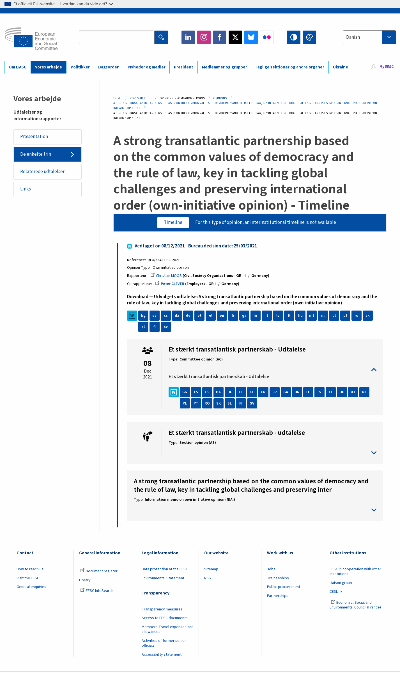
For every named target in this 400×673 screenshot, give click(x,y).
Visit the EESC (28, 579)
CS (208, 393)
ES (197, 393)
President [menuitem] (183, 67)
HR (297, 393)
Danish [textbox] (353, 37)
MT (354, 393)
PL (186, 404)
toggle (272, 370)
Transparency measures (162, 610)
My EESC (387, 67)
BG (185, 393)
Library (85, 581)
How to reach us (30, 570)
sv (167, 327)
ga (245, 316)
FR (275, 393)
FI (241, 404)
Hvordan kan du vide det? (86, 3)
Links (25, 190)
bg (144, 316)
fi (155, 327)
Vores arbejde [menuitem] (48, 67)
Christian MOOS (167, 276)
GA (286, 393)
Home (117, 98)
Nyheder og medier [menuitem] (146, 67)
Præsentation (34, 137)
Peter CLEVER (171, 284)
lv (279, 316)
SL (231, 404)
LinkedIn (188, 37)
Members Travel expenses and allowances (168, 630)
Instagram (204, 37)
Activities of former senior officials (164, 644)
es (155, 316)
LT (332, 393)
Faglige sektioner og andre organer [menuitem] (290, 67)
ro (357, 316)
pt (346, 316)
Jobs (271, 570)
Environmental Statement (163, 579)
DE (230, 393)
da (178, 316)
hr (256, 316)
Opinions (220, 98)
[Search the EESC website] (117, 37)
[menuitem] (382, 67)
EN (264, 393)
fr (234, 316)
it (267, 316)
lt (290, 316)
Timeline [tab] (173, 222)
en (222, 316)
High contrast (293, 37)
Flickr (266, 37)
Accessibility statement (161, 655)
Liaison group (341, 583)
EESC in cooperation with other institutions (355, 572)
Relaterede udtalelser (43, 172)
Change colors (309, 37)
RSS (207, 579)
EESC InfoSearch (96, 591)
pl (335, 316)
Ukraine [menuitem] (340, 67)
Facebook (219, 37)
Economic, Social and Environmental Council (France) (356, 606)
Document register (99, 572)
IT (309, 393)
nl (323, 316)
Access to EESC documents (165, 619)
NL (365, 393)
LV (320, 393)
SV (253, 404)
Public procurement (283, 588)
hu (301, 316)
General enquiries (31, 588)
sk (369, 316)
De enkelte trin (35, 154)
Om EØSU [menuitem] (18, 67)
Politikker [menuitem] (80, 67)
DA (219, 393)
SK (219, 404)
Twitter (235, 37)
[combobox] (369, 37)
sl (144, 327)
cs (167, 316)
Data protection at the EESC (165, 570)
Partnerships (277, 597)
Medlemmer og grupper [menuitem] (224, 67)
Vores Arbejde (140, 98)
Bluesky (251, 37)
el (211, 316)
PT (197, 404)
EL (253, 393)
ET (242, 393)
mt (312, 316)
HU (342, 393)
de (189, 316)
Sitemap (211, 570)
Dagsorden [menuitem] (108, 67)
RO (208, 404)
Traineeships (278, 579)
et (200, 316)
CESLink (336, 592)
